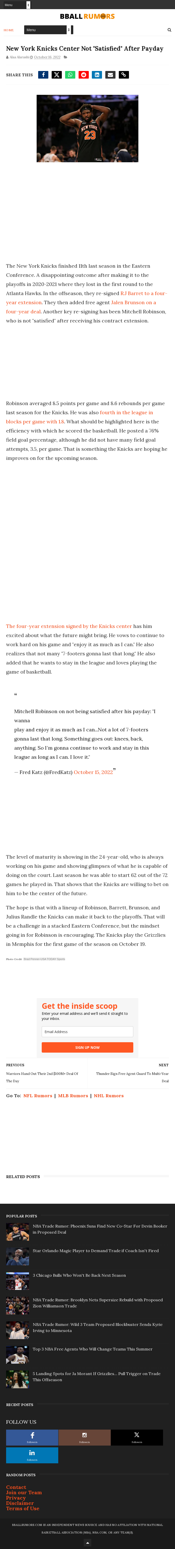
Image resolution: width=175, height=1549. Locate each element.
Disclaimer (20, 1503)
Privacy (16, 1497)
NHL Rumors (109, 1095)
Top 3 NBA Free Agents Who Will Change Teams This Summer (93, 1349)
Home (9, 30)
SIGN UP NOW (87, 1047)
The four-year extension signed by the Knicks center (69, 626)
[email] (87, 1031)
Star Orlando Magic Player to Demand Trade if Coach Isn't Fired (96, 1250)
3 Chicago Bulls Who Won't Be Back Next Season (79, 1275)
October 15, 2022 (93, 772)
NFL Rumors (37, 1095)
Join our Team (24, 1492)
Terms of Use (22, 1508)
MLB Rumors (73, 1095)
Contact (16, 1487)
